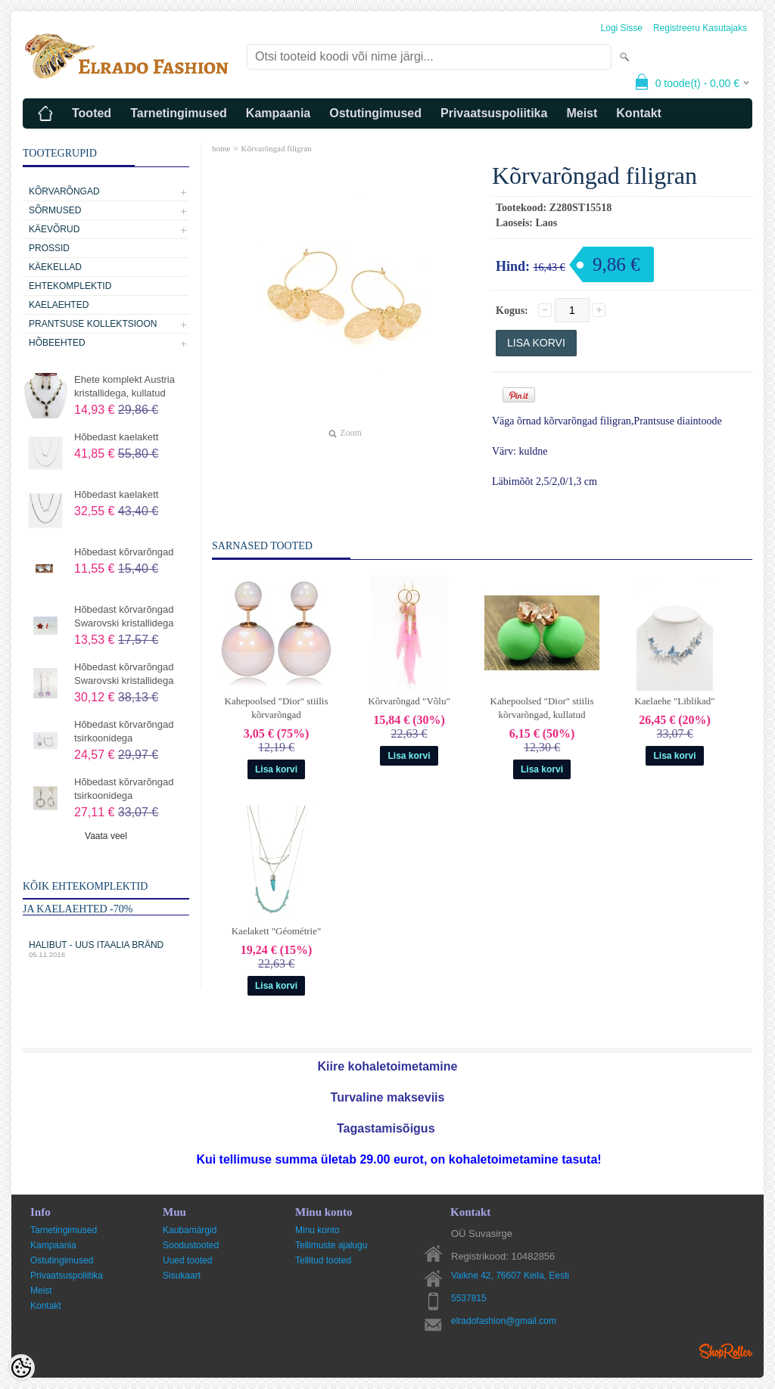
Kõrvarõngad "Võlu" (409, 701)
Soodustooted (191, 1245)
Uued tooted (187, 1260)
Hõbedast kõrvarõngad (124, 552)
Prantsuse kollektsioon (93, 324)
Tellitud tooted (323, 1260)
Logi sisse (622, 28)
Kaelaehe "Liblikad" (674, 701)
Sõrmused (55, 210)
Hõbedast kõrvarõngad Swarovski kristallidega (124, 616)
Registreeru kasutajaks (700, 28)
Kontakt (638, 113)
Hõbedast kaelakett (116, 437)
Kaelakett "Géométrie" (277, 931)
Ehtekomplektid (70, 286)
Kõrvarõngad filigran (276, 148)
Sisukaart (182, 1275)
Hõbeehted (57, 342)
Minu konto (317, 1230)
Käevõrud (54, 229)
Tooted (91, 113)
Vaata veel (106, 836)
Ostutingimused (375, 113)
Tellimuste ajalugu (331, 1245)
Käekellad (55, 267)
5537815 (469, 1298)
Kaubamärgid (189, 1230)
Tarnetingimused (178, 113)
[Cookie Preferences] (21, 1367)
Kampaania (278, 113)
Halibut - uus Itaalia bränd (106, 949)
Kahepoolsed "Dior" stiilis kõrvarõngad (276, 707)
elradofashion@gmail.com (503, 1321)
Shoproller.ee (725, 1351)
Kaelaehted (59, 305)
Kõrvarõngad (64, 191)
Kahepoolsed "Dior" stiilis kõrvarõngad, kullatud (542, 707)
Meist (581, 113)
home (221, 148)
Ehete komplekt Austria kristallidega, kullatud (124, 386)
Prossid (49, 248)
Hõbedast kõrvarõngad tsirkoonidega (124, 731)
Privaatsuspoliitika (493, 113)
